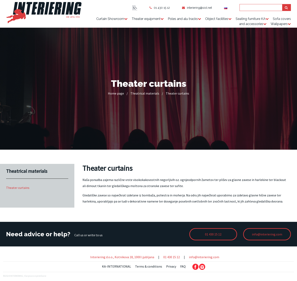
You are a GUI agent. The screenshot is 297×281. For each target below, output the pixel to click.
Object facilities (216, 19)
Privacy (171, 266)
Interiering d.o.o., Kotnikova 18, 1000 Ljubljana (122, 257)
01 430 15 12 (160, 7)
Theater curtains (17, 188)
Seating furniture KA (251, 19)
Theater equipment (146, 19)
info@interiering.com (204, 257)
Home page (116, 93)
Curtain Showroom (110, 19)
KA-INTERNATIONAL (116, 266)
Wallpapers (279, 24)
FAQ (183, 266)
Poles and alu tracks (183, 19)
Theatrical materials (144, 93)
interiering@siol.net (197, 7)
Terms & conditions (148, 266)
